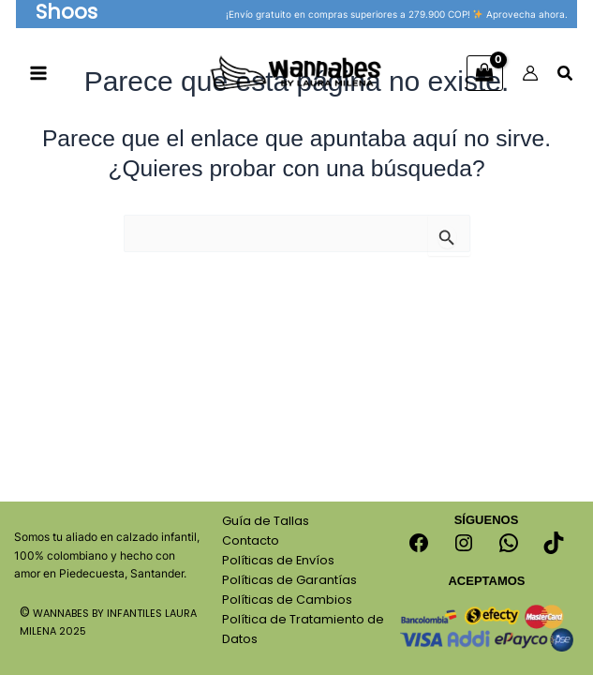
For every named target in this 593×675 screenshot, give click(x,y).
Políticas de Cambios (287, 600)
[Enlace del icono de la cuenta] (530, 75)
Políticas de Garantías (289, 580)
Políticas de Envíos (278, 560)
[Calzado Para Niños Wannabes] (297, 74)
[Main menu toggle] (39, 75)
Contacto (250, 540)
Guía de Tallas (265, 521)
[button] (69, 14)
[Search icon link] (565, 77)
